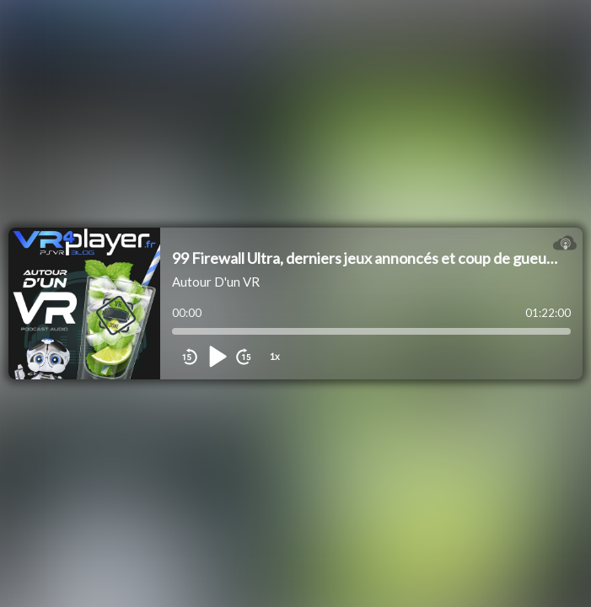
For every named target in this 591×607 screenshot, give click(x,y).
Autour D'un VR (216, 281)
